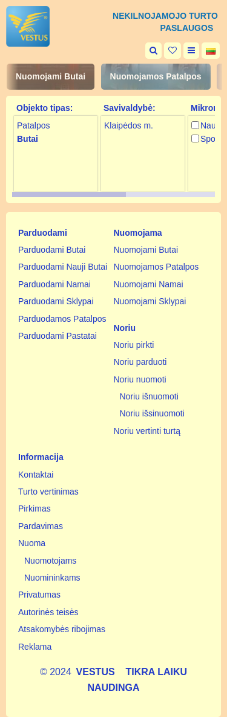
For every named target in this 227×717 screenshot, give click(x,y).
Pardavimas (40, 526)
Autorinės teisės (48, 612)
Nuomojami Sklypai (150, 301)
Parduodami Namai (54, 284)
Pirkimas (34, 508)
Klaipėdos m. (128, 125)
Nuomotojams (50, 560)
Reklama (34, 647)
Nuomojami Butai (50, 76)
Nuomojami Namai (148, 284)
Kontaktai (35, 474)
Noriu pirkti (134, 345)
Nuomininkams (52, 577)
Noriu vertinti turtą (147, 431)
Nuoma (31, 543)
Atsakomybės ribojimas (61, 629)
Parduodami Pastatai (57, 336)
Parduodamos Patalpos (62, 319)
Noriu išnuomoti (149, 396)
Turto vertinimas (48, 491)
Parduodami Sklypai (56, 301)
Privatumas (39, 594)
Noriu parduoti (140, 362)
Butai (27, 139)
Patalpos (33, 125)
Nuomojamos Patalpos (156, 76)
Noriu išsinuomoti (152, 413)
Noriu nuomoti (140, 379)
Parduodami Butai (51, 250)
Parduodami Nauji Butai (62, 267)
